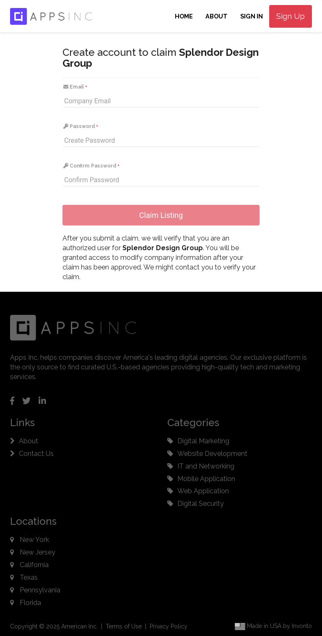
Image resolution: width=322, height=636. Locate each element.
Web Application (203, 491)
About (216, 16)
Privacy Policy (168, 626)
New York (34, 540)
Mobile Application (206, 479)
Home (184, 16)
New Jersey (37, 552)
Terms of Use (124, 626)
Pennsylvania (40, 590)
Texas (29, 577)
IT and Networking (205, 466)
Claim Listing (161, 215)
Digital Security (200, 504)
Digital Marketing (203, 441)
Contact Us (36, 454)
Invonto (302, 626)
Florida (30, 603)
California (34, 565)
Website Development (212, 454)
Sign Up (290, 16)
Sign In (251, 16)
